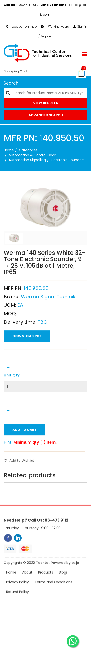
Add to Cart (24, 449)
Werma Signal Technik (48, 316)
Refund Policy (17, 599)
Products (45, 579)
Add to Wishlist (19, 479)
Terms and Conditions (53, 589)
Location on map (21, 26)
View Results (45, 103)
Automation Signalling (27, 159)
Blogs (63, 579)
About (27, 579)
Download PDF (26, 355)
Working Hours (55, 26)
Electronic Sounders (67, 159)
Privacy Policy (17, 589)
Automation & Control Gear (32, 155)
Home (9, 150)
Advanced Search (45, 115)
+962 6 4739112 (21, 5)
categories (28, 150)
